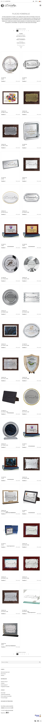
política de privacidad (9, 710)
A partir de (21, 41)
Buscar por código (21, 45)
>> (28, 30)
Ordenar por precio (21, 38)
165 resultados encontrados (21, 652)
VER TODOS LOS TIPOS (21, 36)
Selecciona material (21, 34)
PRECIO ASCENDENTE (21, 39)
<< (13, 30)
